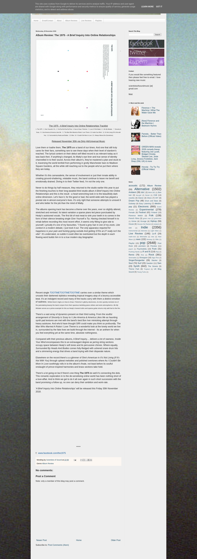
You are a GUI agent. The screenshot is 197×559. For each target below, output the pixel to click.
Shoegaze (143, 258)
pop (142, 243)
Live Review (136, 233)
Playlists (98, 21)
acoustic (133, 185)
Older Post (115, 540)
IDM (130, 228)
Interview (144, 231)
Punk (154, 249)
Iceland (156, 224)
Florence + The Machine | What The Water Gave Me (151, 110)
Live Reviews (86, 21)
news (138, 239)
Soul (131, 263)
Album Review (48, 464)
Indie (144, 227)
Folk (151, 215)
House (131, 224)
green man (147, 218)
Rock (151, 254)
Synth (136, 266)
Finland (154, 212)
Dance (140, 198)
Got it (159, 6)
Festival (142, 212)
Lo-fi (154, 234)
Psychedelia (142, 249)
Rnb (142, 255)
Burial (147, 195)
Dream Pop (134, 201)
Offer (157, 239)
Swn (159, 263)
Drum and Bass (151, 201)
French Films (134, 218)
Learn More (147, 6)
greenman (157, 218)
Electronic (143, 206)
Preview (153, 246)
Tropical (147, 269)
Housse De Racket (144, 224)
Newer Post (41, 540)
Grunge (143, 221)
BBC (143, 192)
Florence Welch (136, 216)
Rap (157, 252)
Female (132, 212)
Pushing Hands (134, 252)
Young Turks (141, 272)
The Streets (153, 266)
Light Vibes (155, 231)
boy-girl (138, 195)
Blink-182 (151, 192)
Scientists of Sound (54, 460)
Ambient (132, 192)
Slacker (155, 260)
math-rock (132, 237)
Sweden (149, 263)
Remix (131, 255)
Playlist (131, 243)
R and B (146, 252)
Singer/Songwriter (137, 260)
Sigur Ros (155, 258)
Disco (149, 198)
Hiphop (153, 221)
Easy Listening (145, 204)
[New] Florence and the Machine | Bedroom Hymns (150, 123)
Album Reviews (71, 21)
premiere (142, 246)
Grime (133, 221)
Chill (155, 195)
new (152, 237)
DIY (156, 198)
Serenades (132, 258)
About (59, 21)
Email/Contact (47, 21)
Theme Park (134, 269)
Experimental (147, 209)
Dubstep (132, 204)
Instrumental (133, 231)
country (132, 198)
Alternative (142, 189)
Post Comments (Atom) (58, 545)
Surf (139, 263)
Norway (149, 239)
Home (36, 21)
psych (131, 249)
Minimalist (143, 237)
